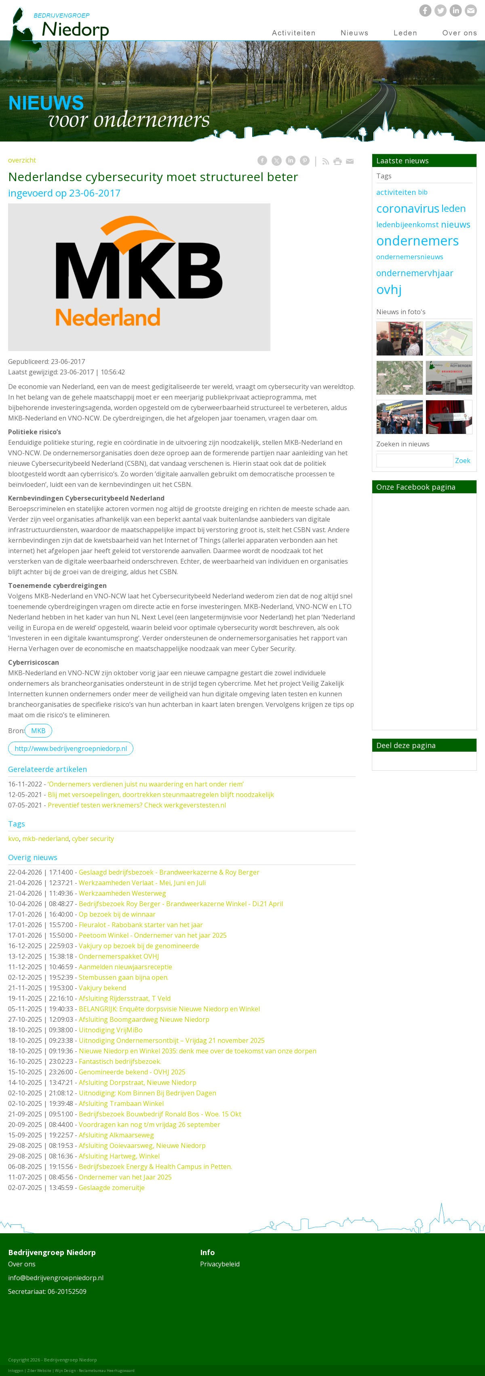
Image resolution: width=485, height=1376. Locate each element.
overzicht (22, 160)
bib (423, 192)
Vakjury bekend (102, 987)
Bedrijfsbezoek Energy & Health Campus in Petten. (155, 1166)
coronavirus (407, 208)
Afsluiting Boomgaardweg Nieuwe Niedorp (144, 1019)
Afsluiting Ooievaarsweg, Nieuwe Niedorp (142, 1145)
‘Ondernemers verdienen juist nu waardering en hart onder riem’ (146, 784)
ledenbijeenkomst (407, 224)
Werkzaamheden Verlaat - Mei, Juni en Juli (142, 882)
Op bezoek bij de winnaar (117, 914)
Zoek (462, 460)
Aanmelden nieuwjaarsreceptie (125, 966)
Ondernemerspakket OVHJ (119, 956)
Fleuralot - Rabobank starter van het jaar (141, 924)
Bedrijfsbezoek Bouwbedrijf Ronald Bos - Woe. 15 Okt (160, 1114)
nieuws (455, 224)
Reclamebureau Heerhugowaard (107, 1370)
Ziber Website (39, 1370)
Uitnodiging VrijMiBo (111, 1029)
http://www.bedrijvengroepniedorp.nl (71, 748)
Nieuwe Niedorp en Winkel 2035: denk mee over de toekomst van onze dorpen (197, 1050)
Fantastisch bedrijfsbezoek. (120, 1061)
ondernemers (417, 240)
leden (453, 208)
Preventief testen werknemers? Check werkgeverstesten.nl (137, 805)
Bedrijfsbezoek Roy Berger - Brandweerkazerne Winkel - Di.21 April (181, 903)
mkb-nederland (45, 838)
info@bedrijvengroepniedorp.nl (55, 1277)
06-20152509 (67, 1291)
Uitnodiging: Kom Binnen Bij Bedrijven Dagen (147, 1093)
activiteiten (396, 192)
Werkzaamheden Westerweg (122, 893)
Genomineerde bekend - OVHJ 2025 (132, 1071)
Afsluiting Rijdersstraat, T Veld (125, 998)
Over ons (22, 1264)
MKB (38, 730)
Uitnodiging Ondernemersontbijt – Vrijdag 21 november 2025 (172, 1040)
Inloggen (15, 1370)
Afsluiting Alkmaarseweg (116, 1135)
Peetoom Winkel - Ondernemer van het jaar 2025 (153, 935)
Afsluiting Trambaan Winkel (121, 1103)
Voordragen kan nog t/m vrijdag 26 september (149, 1124)
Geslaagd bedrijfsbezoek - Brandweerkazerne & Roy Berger (169, 872)
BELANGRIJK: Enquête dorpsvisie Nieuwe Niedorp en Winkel (169, 1008)
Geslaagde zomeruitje (112, 1187)
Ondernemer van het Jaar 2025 (125, 1177)
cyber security (93, 838)
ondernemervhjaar (414, 273)
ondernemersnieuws (409, 256)
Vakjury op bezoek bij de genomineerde (139, 945)
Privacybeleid (220, 1264)
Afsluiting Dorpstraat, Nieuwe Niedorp (137, 1082)
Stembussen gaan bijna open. (124, 977)
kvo (13, 838)
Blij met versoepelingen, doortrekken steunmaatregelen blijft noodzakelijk (161, 794)
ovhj (389, 289)
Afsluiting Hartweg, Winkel (119, 1156)
